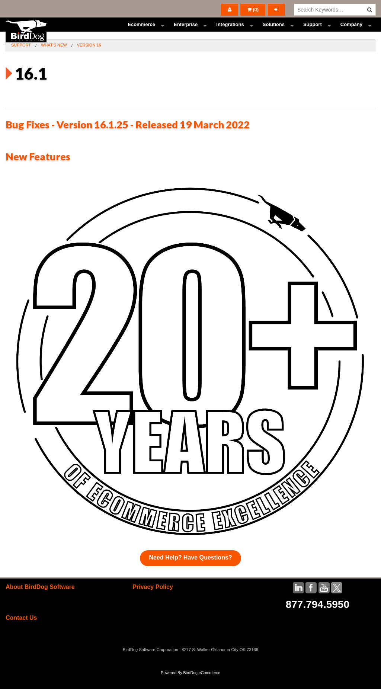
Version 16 (89, 59)
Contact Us (21, 631)
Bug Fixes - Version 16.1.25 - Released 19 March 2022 (128, 138)
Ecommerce (141, 31)
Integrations (230, 31)
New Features (38, 170)
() (253, 9)
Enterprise (186, 31)
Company (351, 31)
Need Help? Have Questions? (190, 571)
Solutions (274, 31)
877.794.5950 (317, 618)
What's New (54, 59)
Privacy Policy (152, 600)
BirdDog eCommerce (201, 686)
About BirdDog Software (40, 600)
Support (312, 31)
